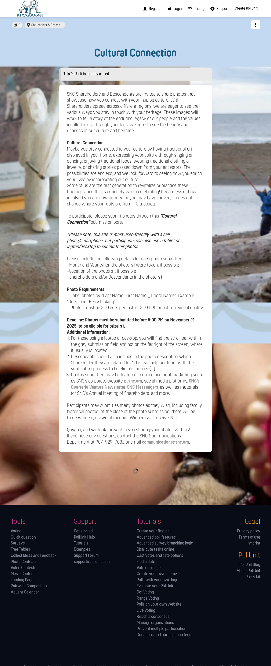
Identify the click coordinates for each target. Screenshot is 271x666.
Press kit (253, 577)
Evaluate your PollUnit (155, 586)
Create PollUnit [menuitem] (246, 9)
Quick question (23, 537)
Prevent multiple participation (161, 629)
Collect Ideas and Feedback (34, 555)
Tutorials (81, 543)
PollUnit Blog (249, 565)
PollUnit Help (84, 537)
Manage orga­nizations (155, 623)
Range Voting (148, 598)
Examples (82, 549)
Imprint (254, 543)
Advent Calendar (25, 592)
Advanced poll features (156, 537)
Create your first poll (154, 531)
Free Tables (20, 549)
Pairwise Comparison (29, 586)
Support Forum (86, 555)
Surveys (18, 543)
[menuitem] (151, 8)
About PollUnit (248, 571)
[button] (255, 24)
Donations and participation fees (164, 635)
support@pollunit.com (92, 562)
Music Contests (23, 574)
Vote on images (150, 568)
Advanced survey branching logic (165, 543)
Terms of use (249, 537)
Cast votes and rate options (160, 555)
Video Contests (23, 568)
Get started (83, 531)
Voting (16, 531)
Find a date (146, 562)
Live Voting (146, 610)
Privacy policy (248, 531)
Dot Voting (145, 592)
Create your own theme (157, 574)
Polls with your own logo (157, 580)
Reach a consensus (153, 616)
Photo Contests (23, 562)
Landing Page (22, 580)
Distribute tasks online (155, 549)
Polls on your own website (159, 604)
